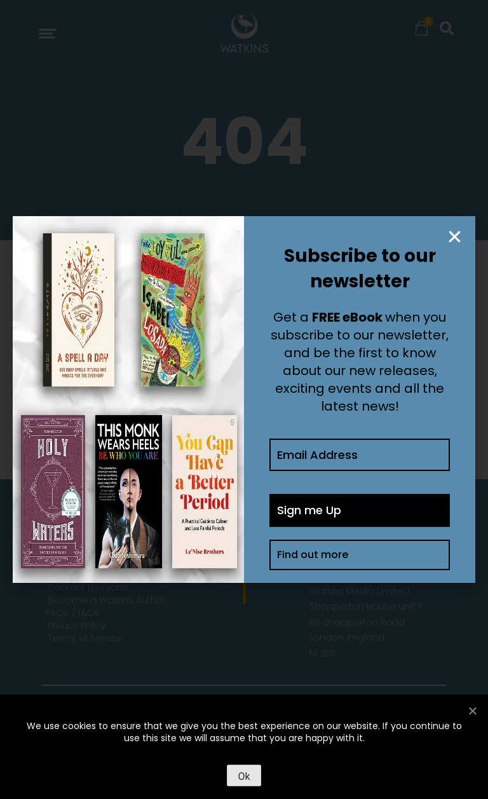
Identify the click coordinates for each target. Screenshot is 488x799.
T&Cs (88, 612)
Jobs (117, 587)
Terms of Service (85, 638)
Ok (244, 776)
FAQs (57, 612)
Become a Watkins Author (107, 600)
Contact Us (73, 587)
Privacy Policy (76, 625)
